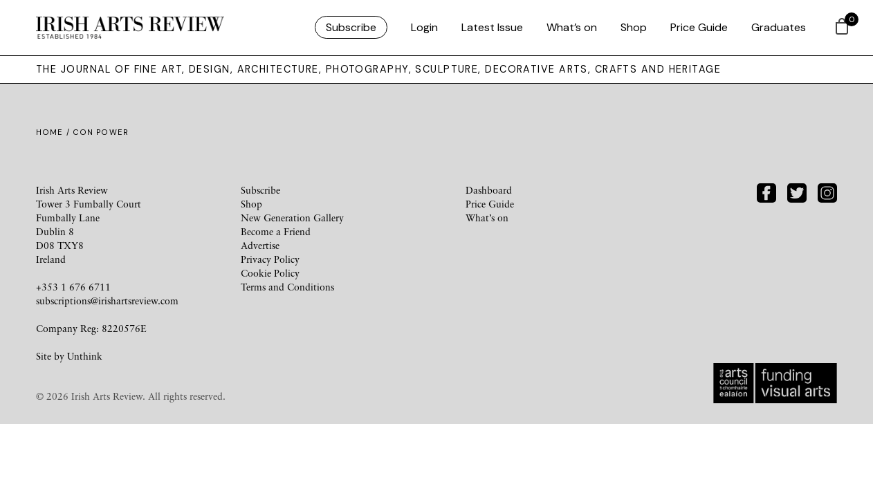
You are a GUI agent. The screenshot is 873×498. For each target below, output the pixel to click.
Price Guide (699, 27)
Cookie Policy (270, 273)
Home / (54, 132)
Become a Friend (276, 231)
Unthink (84, 356)
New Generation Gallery (292, 217)
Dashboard (489, 190)
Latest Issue (492, 27)
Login (424, 27)
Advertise (260, 245)
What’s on (571, 27)
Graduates (778, 27)
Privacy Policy (270, 259)
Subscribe (351, 27)
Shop (634, 27)
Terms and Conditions (287, 287)
